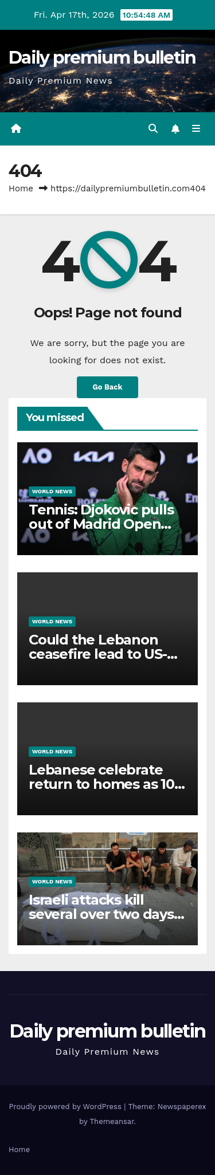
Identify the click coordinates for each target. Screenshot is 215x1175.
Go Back (108, 387)
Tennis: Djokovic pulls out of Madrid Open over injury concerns (101, 524)
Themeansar (112, 1121)
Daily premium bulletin (102, 57)
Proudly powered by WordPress (66, 1106)
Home (21, 188)
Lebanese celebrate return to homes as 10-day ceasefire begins (104, 784)
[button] (153, 128)
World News (52, 491)
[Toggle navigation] (196, 129)
